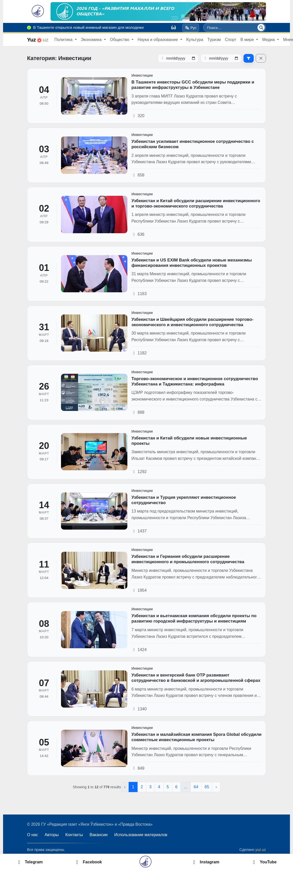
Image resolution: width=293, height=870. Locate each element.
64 (196, 787)
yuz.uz (260, 850)
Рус (191, 28)
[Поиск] (261, 27)
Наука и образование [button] (158, 39)
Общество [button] (120, 39)
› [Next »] (216, 787)
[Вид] (173, 27)
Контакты (74, 835)
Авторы (52, 835)
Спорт (230, 39)
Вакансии (99, 835)
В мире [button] (247, 39)
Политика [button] (64, 39)
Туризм (214, 39)
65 (207, 787)
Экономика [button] (92, 39)
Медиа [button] (269, 39)
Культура (194, 39)
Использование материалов (140, 835)
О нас (32, 835)
